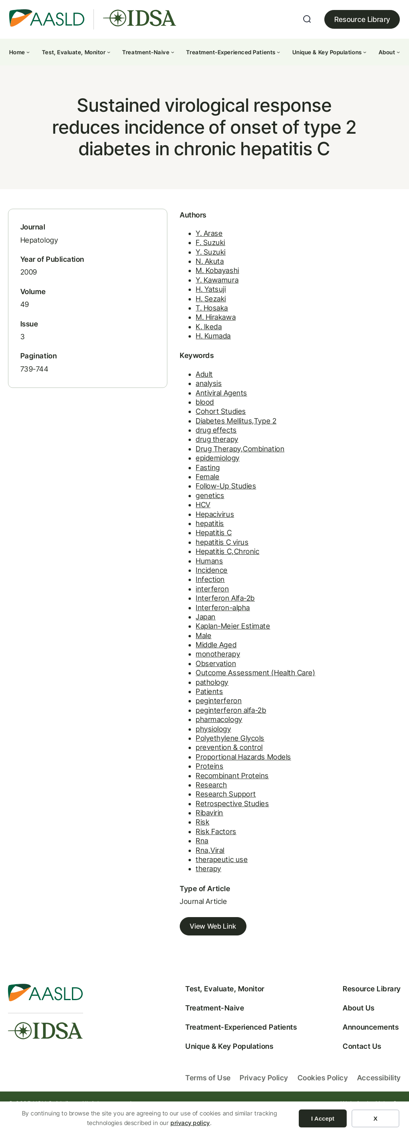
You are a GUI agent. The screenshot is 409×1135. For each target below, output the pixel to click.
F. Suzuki (178, 254)
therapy (176, 880)
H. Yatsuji (178, 300)
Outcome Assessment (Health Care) (222, 684)
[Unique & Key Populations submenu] (364, 51)
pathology (179, 694)
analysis (176, 395)
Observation (183, 675)
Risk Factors (183, 843)
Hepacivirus (182, 526)
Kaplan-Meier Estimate (200, 637)
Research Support (193, 806)
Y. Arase (176, 244)
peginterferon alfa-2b (198, 722)
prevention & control (196, 759)
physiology (180, 740)
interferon (179, 600)
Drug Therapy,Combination (207, 460)
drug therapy (184, 451)
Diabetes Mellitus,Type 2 (203, 432)
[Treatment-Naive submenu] (172, 51)
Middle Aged (183, 656)
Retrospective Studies (199, 815)
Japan (173, 628)
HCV (170, 516)
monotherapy (185, 666)
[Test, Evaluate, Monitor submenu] (108, 51)
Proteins (177, 777)
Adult (171, 386)
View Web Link (181, 938)
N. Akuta (177, 272)
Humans (176, 572)
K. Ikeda (176, 338)
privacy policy (190, 1123)
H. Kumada (180, 347)
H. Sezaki (178, 310)
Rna (169, 852)
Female (175, 488)
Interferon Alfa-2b (192, 609)
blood (172, 413)
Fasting (175, 479)
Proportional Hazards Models (210, 768)
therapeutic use (189, 871)
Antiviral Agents (188, 404)
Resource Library (362, 19)
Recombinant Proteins (199, 787)
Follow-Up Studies (193, 498)
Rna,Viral (177, 862)
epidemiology (184, 469)
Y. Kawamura (184, 291)
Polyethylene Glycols (197, 749)
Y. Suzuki (178, 263)
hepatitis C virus (189, 554)
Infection (177, 591)
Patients (176, 703)
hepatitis (177, 535)
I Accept (322, 1118)
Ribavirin (177, 824)
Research (178, 796)
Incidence (179, 581)
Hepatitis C (181, 544)
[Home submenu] (28, 51)
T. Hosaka (179, 319)
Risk (170, 834)
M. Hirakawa (183, 328)
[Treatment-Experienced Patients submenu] (278, 51)
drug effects (183, 441)
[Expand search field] (307, 19)
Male (171, 647)
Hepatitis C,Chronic (194, 563)
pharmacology (186, 731)
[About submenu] (398, 51)
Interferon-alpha (190, 619)
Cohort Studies (188, 423)
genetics (177, 507)
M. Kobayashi (184, 282)
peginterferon (186, 712)
